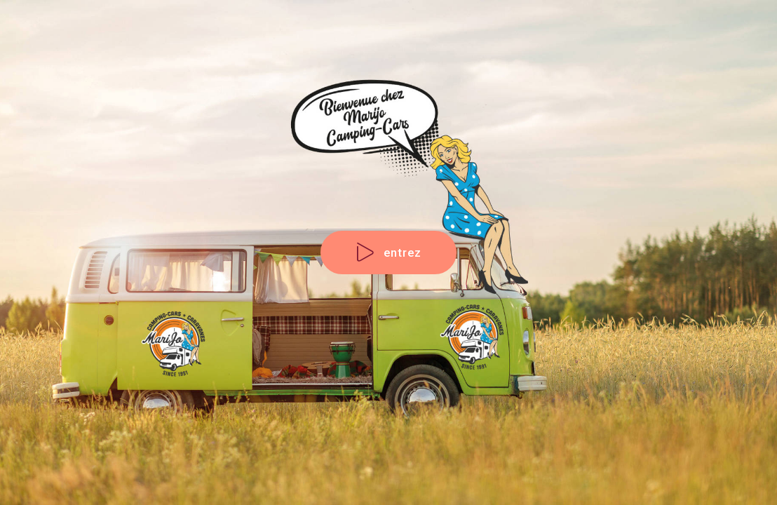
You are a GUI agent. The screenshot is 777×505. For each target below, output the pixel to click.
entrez (389, 252)
